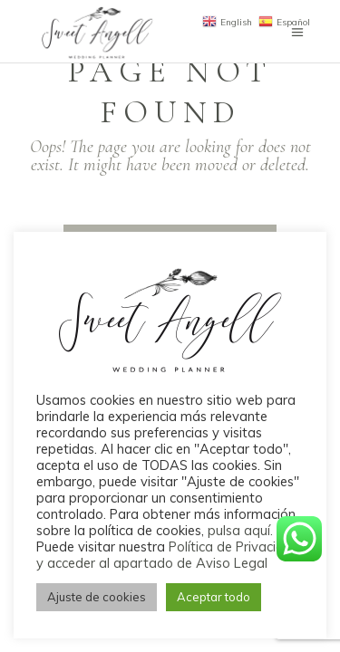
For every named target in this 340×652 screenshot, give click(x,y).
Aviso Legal (231, 562)
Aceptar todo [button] (213, 597)
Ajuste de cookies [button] (96, 597)
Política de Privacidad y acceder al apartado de (168, 554)
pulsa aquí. (240, 530)
